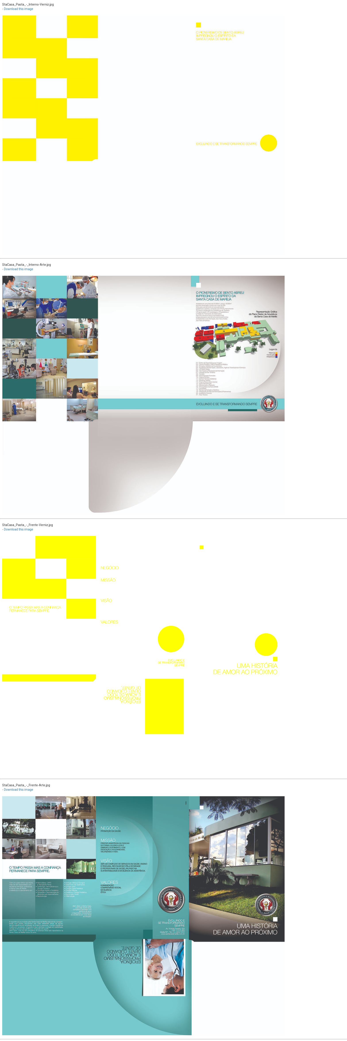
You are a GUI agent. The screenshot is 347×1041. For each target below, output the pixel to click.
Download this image (18, 9)
